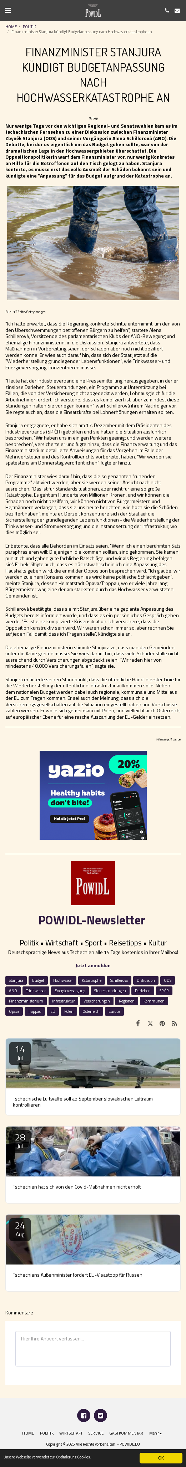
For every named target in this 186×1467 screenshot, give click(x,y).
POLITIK (29, 27)
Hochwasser (63, 980)
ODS (167, 980)
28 (20, 1140)
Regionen (127, 1001)
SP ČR (164, 991)
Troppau (34, 1011)
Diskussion (146, 980)
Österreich (91, 1011)
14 (20, 1052)
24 (20, 1228)
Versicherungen (97, 1001)
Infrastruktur (63, 1001)
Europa (114, 1011)
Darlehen (143, 991)
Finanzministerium (26, 1001)
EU (52, 1011)
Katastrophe (91, 980)
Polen (69, 1011)
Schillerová (119, 980)
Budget (38, 980)
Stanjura (16, 980)
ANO (13, 991)
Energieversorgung (70, 991)
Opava (14, 1011)
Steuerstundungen (110, 991)
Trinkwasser (36, 991)
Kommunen (154, 1001)
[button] (8, 10)
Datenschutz (91, 1451)
